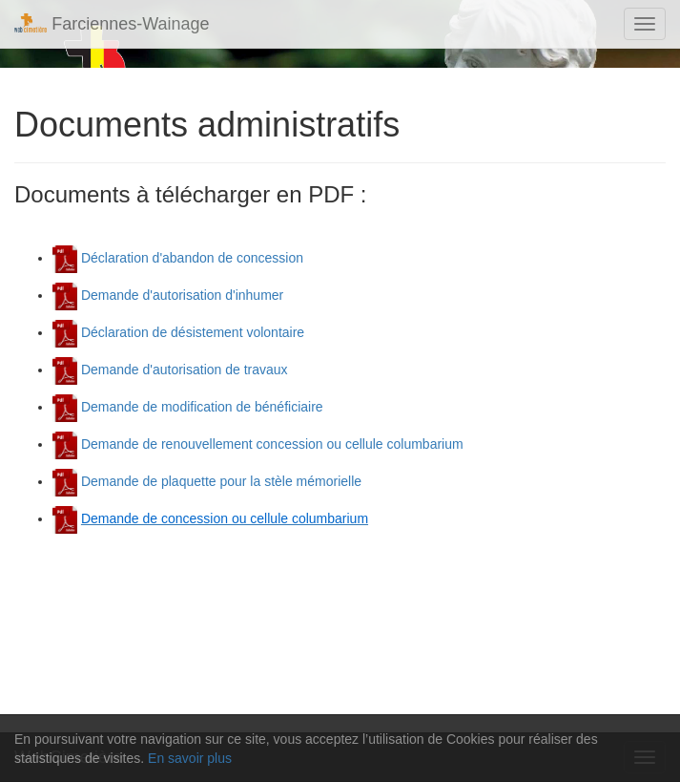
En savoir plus (190, 758)
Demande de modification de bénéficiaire (187, 406)
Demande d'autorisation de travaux (170, 369)
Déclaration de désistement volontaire (178, 332)
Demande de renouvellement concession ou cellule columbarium (258, 444)
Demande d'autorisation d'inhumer (167, 295)
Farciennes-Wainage (112, 23)
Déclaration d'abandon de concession (177, 257)
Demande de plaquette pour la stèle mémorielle (206, 481)
